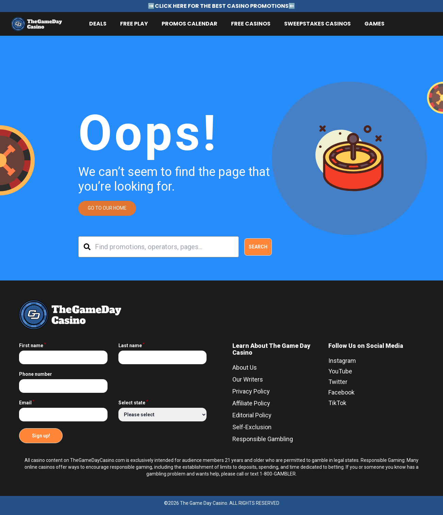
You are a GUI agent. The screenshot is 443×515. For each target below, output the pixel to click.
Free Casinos (250, 24)
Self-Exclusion (252, 427)
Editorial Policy (252, 415)
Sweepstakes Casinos (317, 24)
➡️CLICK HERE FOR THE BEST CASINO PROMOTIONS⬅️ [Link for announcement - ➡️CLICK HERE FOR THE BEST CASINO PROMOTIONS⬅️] (221, 6)
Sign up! (41, 435)
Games (374, 24)
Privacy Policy (251, 391)
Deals (97, 24)
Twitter (337, 381)
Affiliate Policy (251, 403)
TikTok (337, 402)
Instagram (342, 360)
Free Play (134, 24)
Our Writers (247, 379)
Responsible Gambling (262, 438)
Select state (133, 402)
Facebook (341, 392)
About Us (244, 367)
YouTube (340, 371)
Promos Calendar (189, 24)
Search (258, 247)
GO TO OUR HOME (107, 208)
